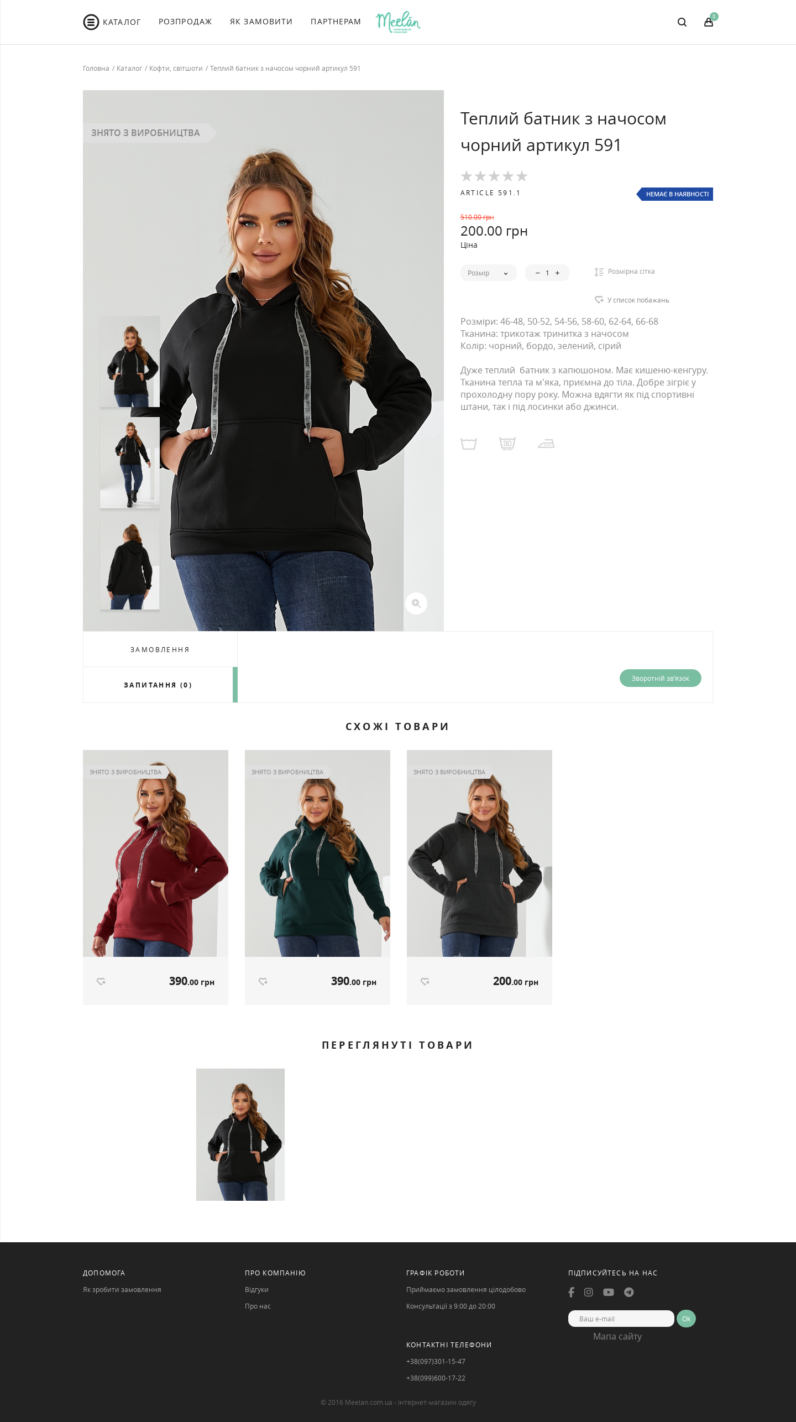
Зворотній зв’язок (660, 678)
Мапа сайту (617, 1337)
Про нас (258, 1306)
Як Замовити (261, 21)
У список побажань (638, 300)
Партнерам (336, 21)
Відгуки (257, 1289)
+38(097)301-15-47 (435, 1361)
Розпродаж (185, 21)
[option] (263, 360)
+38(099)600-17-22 (435, 1378)
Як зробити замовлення (122, 1289)
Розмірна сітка (625, 272)
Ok (686, 1319)
